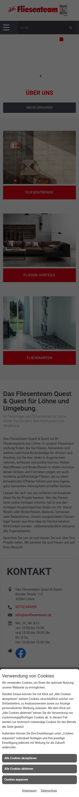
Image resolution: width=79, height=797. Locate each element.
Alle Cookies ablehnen (18, 768)
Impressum (29, 790)
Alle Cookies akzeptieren (20, 758)
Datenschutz (49, 790)
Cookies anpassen (16, 779)
